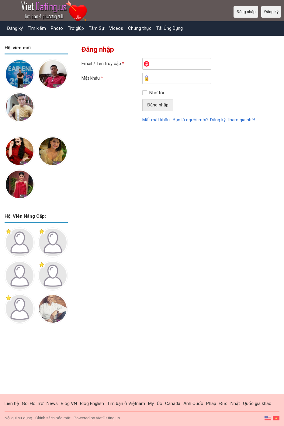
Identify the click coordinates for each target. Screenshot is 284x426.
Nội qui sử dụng (18, 418)
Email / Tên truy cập (102, 63)
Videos (116, 28)
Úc (159, 403)
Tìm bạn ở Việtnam (126, 403)
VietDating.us (108, 418)
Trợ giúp (76, 28)
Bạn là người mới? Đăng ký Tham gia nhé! (214, 120)
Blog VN (69, 403)
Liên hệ (12, 403)
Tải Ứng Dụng (169, 28)
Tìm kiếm (37, 28)
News (52, 403)
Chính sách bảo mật (53, 418)
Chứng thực (139, 28)
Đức (223, 403)
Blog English (92, 403)
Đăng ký (15, 28)
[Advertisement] (36, 363)
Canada (172, 403)
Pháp (211, 403)
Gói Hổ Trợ (32, 403)
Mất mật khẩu (156, 120)
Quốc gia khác (257, 403)
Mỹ (151, 403)
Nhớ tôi (156, 92)
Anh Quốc (193, 403)
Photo (57, 28)
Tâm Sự (96, 28)
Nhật (235, 403)
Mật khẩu (92, 78)
